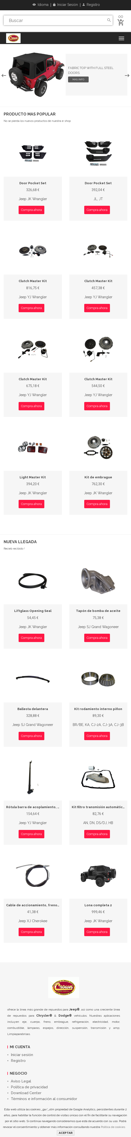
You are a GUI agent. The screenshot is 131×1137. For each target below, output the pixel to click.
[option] (65, 74)
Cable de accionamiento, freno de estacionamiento (48, 905)
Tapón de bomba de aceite (98, 611)
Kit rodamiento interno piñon (98, 709)
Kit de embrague (98, 477)
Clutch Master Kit (33, 281)
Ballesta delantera (32, 709)
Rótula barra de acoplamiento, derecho (38, 807)
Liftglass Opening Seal (32, 611)
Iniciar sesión (65, 5)
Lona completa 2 (98, 905)
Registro (91, 5)
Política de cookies (113, 1127)
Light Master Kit (33, 477)
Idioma (40, 5)
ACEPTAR (65, 1133)
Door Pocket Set (32, 183)
